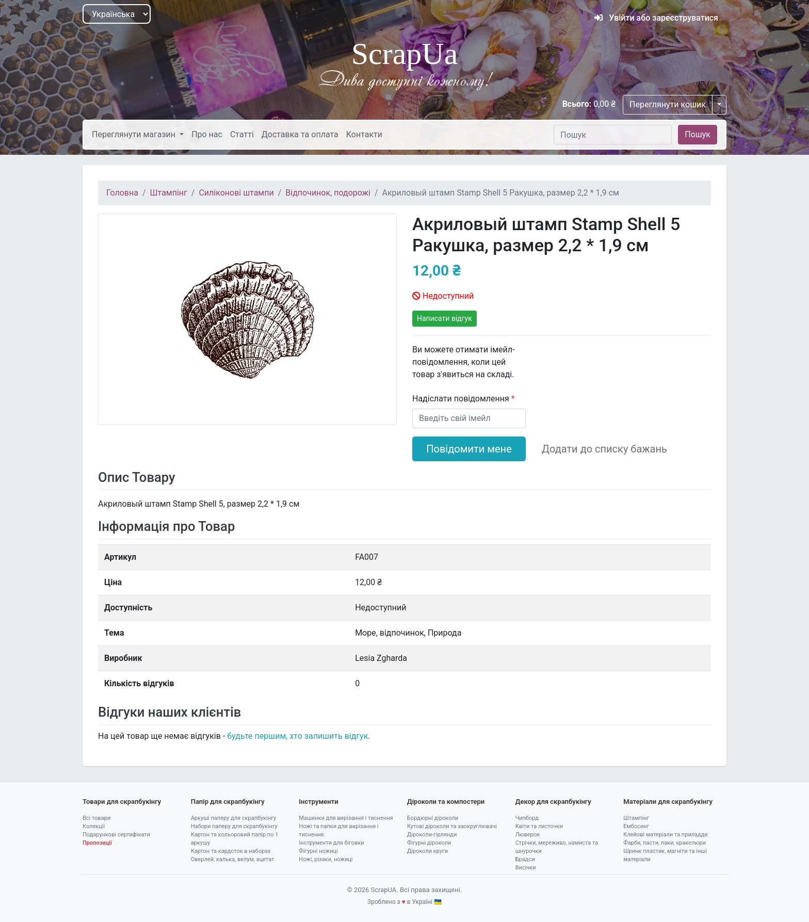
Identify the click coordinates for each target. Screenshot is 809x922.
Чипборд (527, 818)
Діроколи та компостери (445, 801)
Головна (122, 193)
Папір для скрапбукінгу (228, 801)
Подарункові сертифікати (116, 834)
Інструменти (318, 801)
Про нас (206, 134)
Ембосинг (636, 826)
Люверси (527, 834)
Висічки (525, 867)
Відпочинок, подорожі (327, 193)
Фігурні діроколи (429, 842)
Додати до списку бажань (604, 449)
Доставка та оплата (300, 134)
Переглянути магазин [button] (134, 134)
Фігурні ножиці (318, 851)
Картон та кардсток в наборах (231, 851)
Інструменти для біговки (331, 842)
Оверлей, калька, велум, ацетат (232, 859)
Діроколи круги (427, 851)
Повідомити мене (469, 449)
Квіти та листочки (539, 826)
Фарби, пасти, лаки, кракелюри (664, 842)
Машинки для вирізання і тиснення (346, 818)
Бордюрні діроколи (432, 818)
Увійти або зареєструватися (656, 18)
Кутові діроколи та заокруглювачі (452, 826)
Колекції (94, 826)
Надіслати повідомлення (461, 398)
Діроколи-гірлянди (432, 834)
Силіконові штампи (236, 193)
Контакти (364, 134)
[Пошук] (613, 134)
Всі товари (96, 818)
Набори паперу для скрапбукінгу (234, 826)
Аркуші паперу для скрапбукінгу (233, 818)
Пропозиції (97, 842)
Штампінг (168, 193)
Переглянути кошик (667, 104)
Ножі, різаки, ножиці (325, 859)
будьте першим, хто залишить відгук (297, 736)
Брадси (525, 859)
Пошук (697, 134)
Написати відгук (444, 318)
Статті (242, 134)
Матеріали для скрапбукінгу (668, 801)
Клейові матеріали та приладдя (665, 834)
